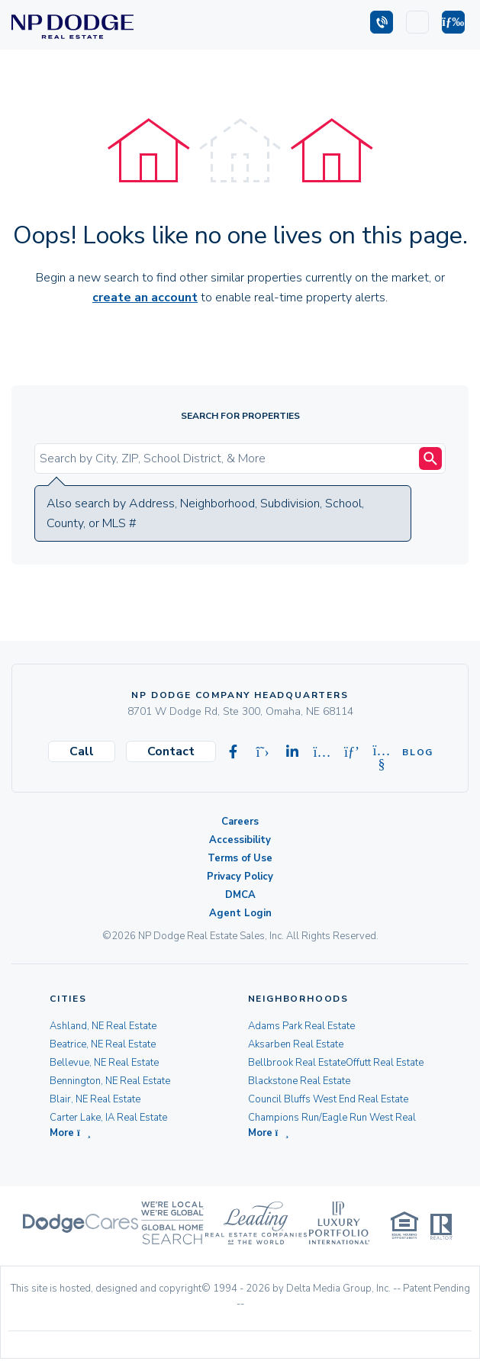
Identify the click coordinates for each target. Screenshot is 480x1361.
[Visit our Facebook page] (233, 752)
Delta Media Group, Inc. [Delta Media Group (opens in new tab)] (338, 1291)
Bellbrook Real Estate (297, 1063)
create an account (145, 297)
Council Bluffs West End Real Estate (328, 1099)
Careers (240, 822)
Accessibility (240, 840)
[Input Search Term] (228, 458)
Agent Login (240, 913)
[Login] (417, 22)
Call (81, 751)
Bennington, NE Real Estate (110, 1081)
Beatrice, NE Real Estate (103, 1044)
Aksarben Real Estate (295, 1044)
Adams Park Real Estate (301, 1026)
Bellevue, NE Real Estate (104, 1063)
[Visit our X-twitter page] (262, 752)
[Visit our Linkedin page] (292, 752)
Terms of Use (240, 858)
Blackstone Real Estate (299, 1081)
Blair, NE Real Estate (95, 1099)
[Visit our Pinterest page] (352, 752)
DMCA (240, 895)
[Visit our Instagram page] (322, 752)
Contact (171, 751)
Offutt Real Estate (385, 1063)
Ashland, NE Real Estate (103, 1026)
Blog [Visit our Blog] (411, 752)
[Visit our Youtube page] (381, 752)
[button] (453, 22)
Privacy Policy (240, 876)
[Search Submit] (430, 458)
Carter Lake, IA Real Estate (108, 1118)
